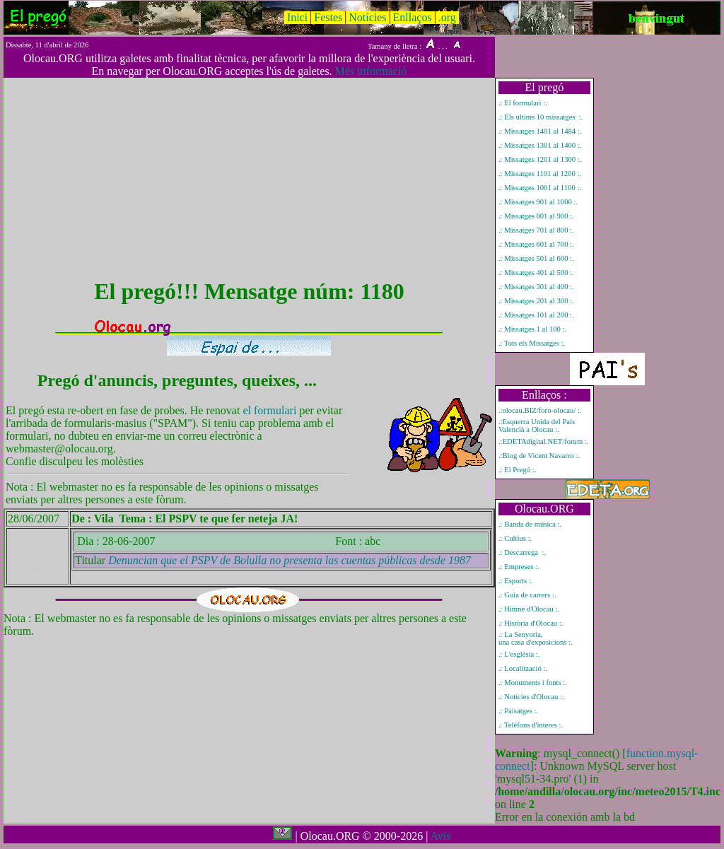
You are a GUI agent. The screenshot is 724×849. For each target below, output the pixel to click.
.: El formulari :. (522, 103)
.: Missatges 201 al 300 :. (536, 301)
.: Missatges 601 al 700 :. (536, 244)
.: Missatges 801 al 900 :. (536, 216)
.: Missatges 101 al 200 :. (536, 315)
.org (447, 17)
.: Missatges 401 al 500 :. (536, 272)
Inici (297, 17)
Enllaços (412, 17)
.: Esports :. (515, 581)
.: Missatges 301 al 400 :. (536, 287)
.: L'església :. (519, 654)
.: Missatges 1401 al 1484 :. (540, 131)
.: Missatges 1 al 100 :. (532, 329)
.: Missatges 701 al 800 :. (536, 230)
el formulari (271, 410)
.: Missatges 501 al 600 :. (536, 258)
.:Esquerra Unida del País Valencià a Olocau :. (536, 425)
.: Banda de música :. (529, 524)
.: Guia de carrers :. (527, 595)
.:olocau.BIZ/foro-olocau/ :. (540, 410)
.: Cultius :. (515, 538)
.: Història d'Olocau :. (531, 623)
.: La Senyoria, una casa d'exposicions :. (535, 638)
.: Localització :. (522, 668)
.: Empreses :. (518, 566)
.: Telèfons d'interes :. (530, 725)
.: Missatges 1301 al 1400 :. (540, 145)
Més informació (371, 71)
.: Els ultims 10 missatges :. (540, 117)
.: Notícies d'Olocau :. (531, 697)
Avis (440, 836)
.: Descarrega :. (522, 552)
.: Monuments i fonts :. (532, 682)
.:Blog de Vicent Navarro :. (539, 455)
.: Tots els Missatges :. (531, 343)
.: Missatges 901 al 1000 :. (538, 202)
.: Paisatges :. (518, 711)
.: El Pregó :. (517, 470)
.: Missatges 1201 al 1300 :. (540, 159)
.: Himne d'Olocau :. (528, 609)
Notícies (367, 17)
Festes (328, 17)
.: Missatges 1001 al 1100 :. (539, 188)
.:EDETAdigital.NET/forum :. (543, 441)
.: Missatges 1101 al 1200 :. (539, 173)
